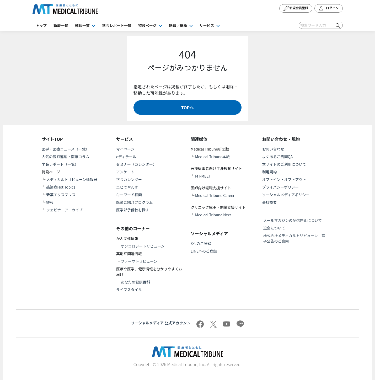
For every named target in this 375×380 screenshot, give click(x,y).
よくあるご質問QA (277, 156)
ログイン (329, 8)
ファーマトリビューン (139, 261)
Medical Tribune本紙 (212, 156)
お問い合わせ (273, 149)
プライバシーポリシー (280, 187)
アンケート (125, 171)
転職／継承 (178, 25)
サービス (207, 25)
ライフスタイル (129, 289)
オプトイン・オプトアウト (284, 179)
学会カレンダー (129, 179)
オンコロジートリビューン (142, 246)
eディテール (126, 156)
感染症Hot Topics (60, 187)
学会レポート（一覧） (60, 164)
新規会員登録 (295, 8)
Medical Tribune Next (213, 214)
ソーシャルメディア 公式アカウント (160, 322)
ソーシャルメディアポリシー (286, 194)
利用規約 (269, 171)
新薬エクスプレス (61, 194)
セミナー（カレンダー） (136, 164)
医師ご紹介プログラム (134, 202)
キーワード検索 (129, 194)
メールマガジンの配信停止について (292, 220)
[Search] (321, 25)
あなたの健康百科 (135, 282)
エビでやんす (127, 187)
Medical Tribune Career (214, 195)
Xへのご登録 (201, 243)
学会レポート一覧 (116, 25)
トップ (41, 25)
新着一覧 (60, 25)
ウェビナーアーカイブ (64, 209)
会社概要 (269, 202)
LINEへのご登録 (204, 251)
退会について (274, 228)
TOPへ (187, 107)
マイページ (125, 149)
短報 (49, 202)
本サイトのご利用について (284, 164)
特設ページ (147, 25)
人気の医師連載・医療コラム (65, 156)
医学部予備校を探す (132, 209)
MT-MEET (203, 176)
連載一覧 (82, 25)
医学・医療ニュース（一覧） (65, 149)
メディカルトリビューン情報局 (71, 179)
